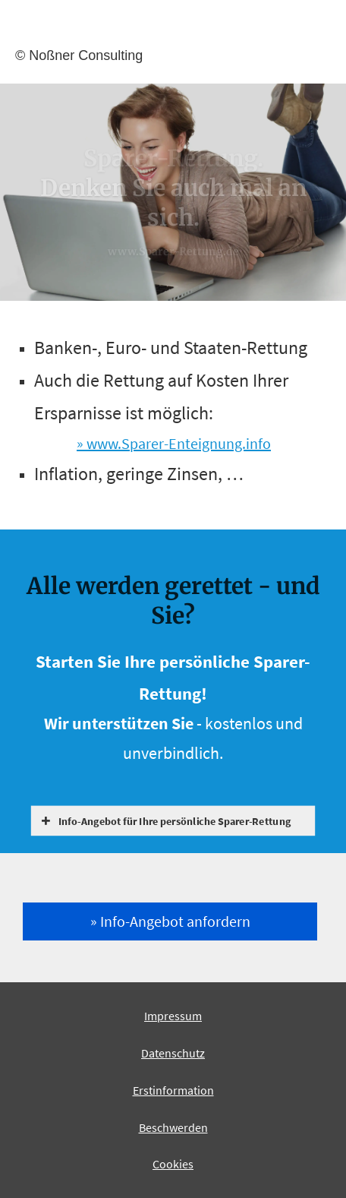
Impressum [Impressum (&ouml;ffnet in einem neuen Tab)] (173, 1015)
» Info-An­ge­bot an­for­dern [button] (170, 921)
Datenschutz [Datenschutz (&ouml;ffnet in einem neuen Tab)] (173, 1052)
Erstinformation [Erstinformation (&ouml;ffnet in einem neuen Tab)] (173, 1090)
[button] (175, 821)
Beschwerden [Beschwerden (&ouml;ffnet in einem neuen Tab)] (173, 1127)
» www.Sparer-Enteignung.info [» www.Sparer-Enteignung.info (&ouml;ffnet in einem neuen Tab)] (174, 443)
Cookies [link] (173, 1163)
